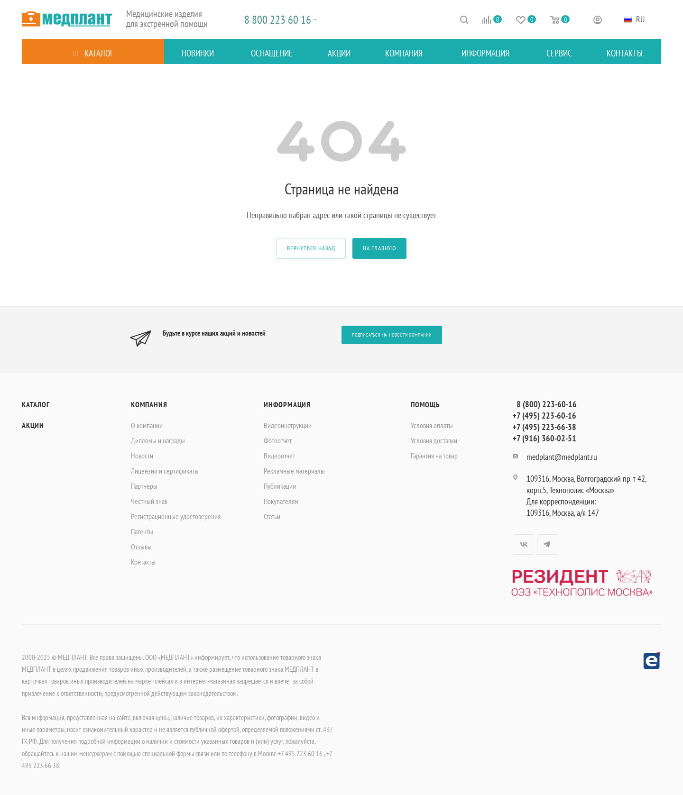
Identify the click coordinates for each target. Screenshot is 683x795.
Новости (142, 455)
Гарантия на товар (434, 455)
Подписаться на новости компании (392, 335)
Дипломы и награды (158, 440)
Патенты (142, 531)
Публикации (280, 486)
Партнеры (144, 486)
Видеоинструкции (288, 425)
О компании (147, 425)
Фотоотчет (278, 440)
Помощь (425, 404)
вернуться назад (311, 248)
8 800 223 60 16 (277, 19)
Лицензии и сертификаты (165, 470)
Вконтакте (523, 544)
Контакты (143, 562)
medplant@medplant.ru (561, 456)
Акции (33, 425)
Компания (149, 404)
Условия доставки (434, 440)
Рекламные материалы (294, 470)
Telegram (547, 544)
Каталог (36, 404)
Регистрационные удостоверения (176, 516)
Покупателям (281, 501)
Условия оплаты (432, 425)
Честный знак (149, 501)
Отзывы (141, 546)
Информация (287, 404)
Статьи (272, 516)
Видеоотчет (279, 455)
